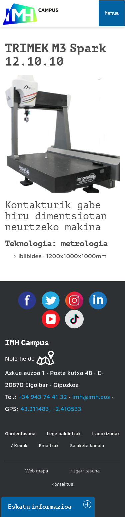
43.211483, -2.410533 (50, 408)
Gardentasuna (20, 433)
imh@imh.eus (91, 396)
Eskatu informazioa (40, 506)
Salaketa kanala (87, 445)
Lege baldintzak (64, 433)
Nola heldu (20, 358)
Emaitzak (49, 445)
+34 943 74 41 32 (42, 396)
